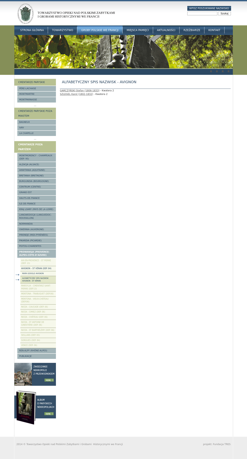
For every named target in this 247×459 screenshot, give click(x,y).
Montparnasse (28, 99)
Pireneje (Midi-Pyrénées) (33, 235)
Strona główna (32, 30)
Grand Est (25, 192)
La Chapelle (26, 133)
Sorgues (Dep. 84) (30, 340)
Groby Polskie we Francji (99, 30)
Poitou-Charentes (30, 246)
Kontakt (214, 30)
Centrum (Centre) (30, 187)
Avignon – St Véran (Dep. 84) (36, 268)
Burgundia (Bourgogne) (34, 181)
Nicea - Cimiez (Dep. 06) (33, 312)
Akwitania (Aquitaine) (32, 170)
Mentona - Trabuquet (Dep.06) (37, 294)
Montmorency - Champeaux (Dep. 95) (35, 157)
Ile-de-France (27, 203)
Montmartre (27, 94)
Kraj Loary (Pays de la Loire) (36, 209)
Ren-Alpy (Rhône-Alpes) (33, 350)
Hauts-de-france (29, 198)
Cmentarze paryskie (31, 82)
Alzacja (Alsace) (29, 164)
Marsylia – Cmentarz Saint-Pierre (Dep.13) (36, 287)
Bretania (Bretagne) (31, 175)
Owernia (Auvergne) (31, 229)
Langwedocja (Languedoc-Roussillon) (35, 216)
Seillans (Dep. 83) (30, 335)
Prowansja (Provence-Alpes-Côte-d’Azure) (34, 253)
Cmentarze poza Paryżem (30, 147)
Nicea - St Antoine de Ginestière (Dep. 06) (32, 323)
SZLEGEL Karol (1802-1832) (76, 94)
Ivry (21, 127)
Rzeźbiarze (192, 30)
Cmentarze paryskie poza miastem (35, 113)
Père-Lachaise (27, 88)
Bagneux (24, 122)
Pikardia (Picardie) (30, 240)
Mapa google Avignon (33, 273)
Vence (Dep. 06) (29, 345)
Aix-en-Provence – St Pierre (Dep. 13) (36, 262)
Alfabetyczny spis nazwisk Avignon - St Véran (35, 279)
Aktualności (166, 30)
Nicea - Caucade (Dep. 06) (34, 307)
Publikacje (25, 356)
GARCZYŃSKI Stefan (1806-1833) (79, 90)
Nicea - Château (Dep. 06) (34, 317)
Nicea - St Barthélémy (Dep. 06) (37, 330)
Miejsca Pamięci (138, 30)
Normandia (26, 224)
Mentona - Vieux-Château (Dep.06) (35, 300)
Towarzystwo (62, 30)
